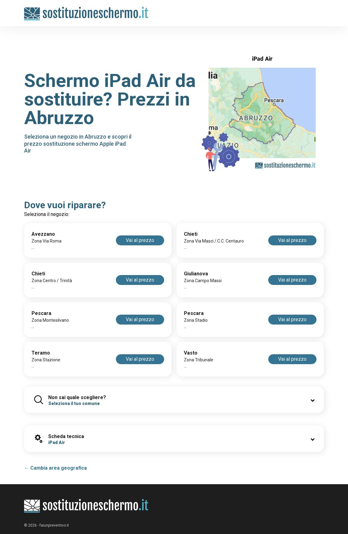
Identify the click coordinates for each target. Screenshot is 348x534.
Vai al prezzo (140, 240)
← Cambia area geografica (55, 468)
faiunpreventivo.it (54, 525)
